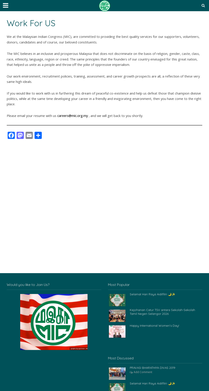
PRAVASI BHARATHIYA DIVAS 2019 (152, 367)
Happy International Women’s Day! (154, 325)
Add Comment (143, 372)
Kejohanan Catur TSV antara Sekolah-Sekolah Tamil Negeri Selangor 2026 (162, 312)
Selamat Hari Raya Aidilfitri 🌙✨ (152, 294)
